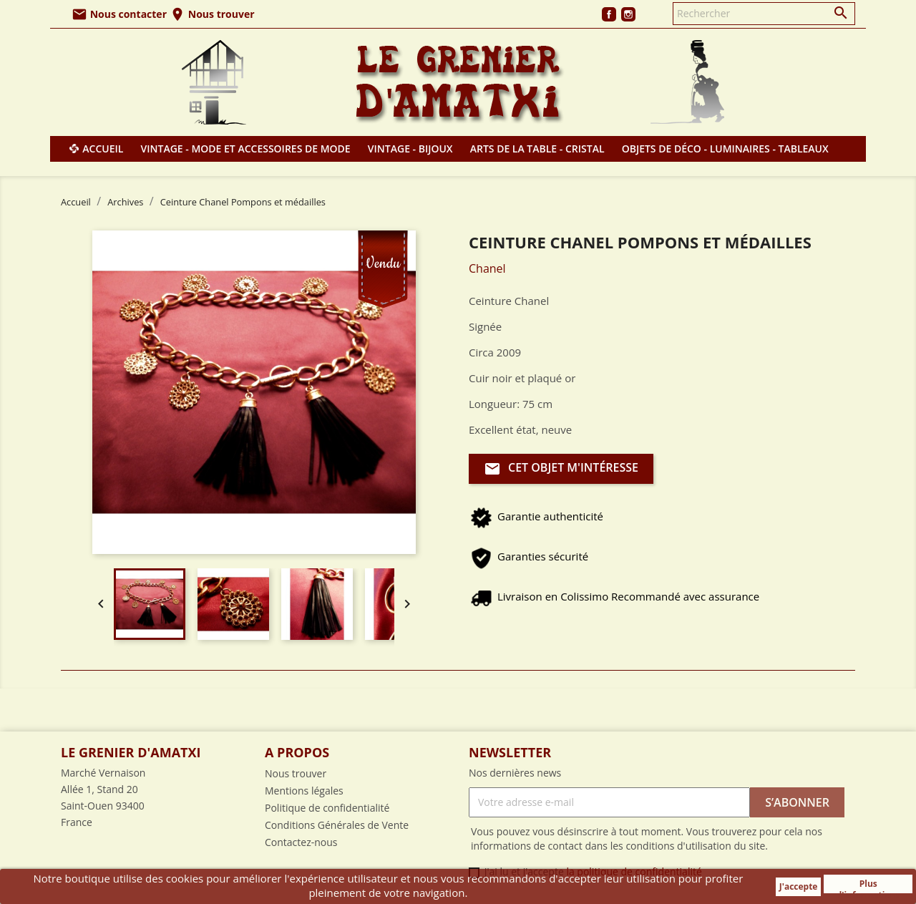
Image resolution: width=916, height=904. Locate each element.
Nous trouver (212, 14)
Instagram (628, 14)
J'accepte (798, 886)
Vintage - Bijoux (410, 148)
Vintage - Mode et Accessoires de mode (246, 148)
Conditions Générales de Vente (337, 825)
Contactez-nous (301, 842)
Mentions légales (304, 790)
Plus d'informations (868, 885)
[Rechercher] (764, 13)
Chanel (487, 268)
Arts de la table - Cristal (537, 148)
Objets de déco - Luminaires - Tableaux (725, 148)
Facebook (609, 14)
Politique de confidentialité (327, 808)
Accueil (102, 148)
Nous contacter (119, 14)
